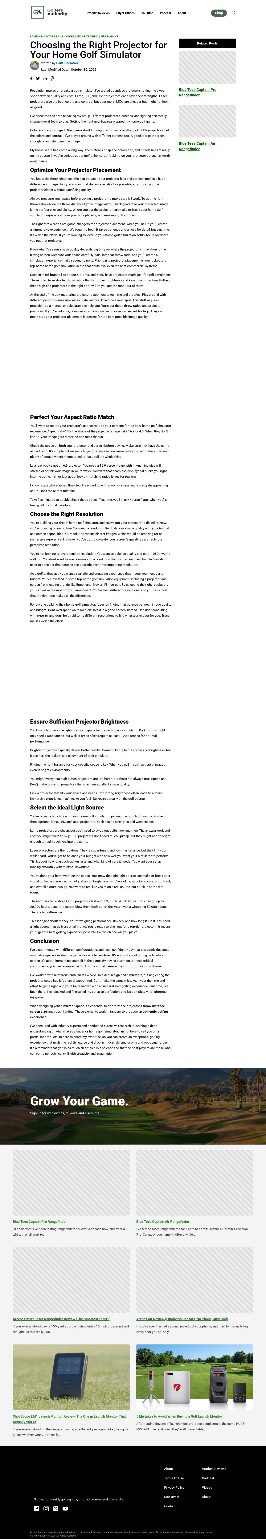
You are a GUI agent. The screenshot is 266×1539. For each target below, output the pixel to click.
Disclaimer (171, 1497)
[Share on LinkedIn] (45, 79)
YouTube (147, 13)
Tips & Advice (109, 36)
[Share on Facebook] (31, 78)
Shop (219, 13)
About (182, 13)
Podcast (165, 13)
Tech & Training (87, 36)
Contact (170, 1506)
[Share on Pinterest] (52, 78)
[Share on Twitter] (38, 78)
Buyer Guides (125, 13)
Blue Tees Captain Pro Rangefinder (197, 92)
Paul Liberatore (67, 63)
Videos (207, 1487)
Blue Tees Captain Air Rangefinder (197, 146)
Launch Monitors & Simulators (52, 36)
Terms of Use (174, 1478)
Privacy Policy (174, 1487)
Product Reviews (98, 13)
